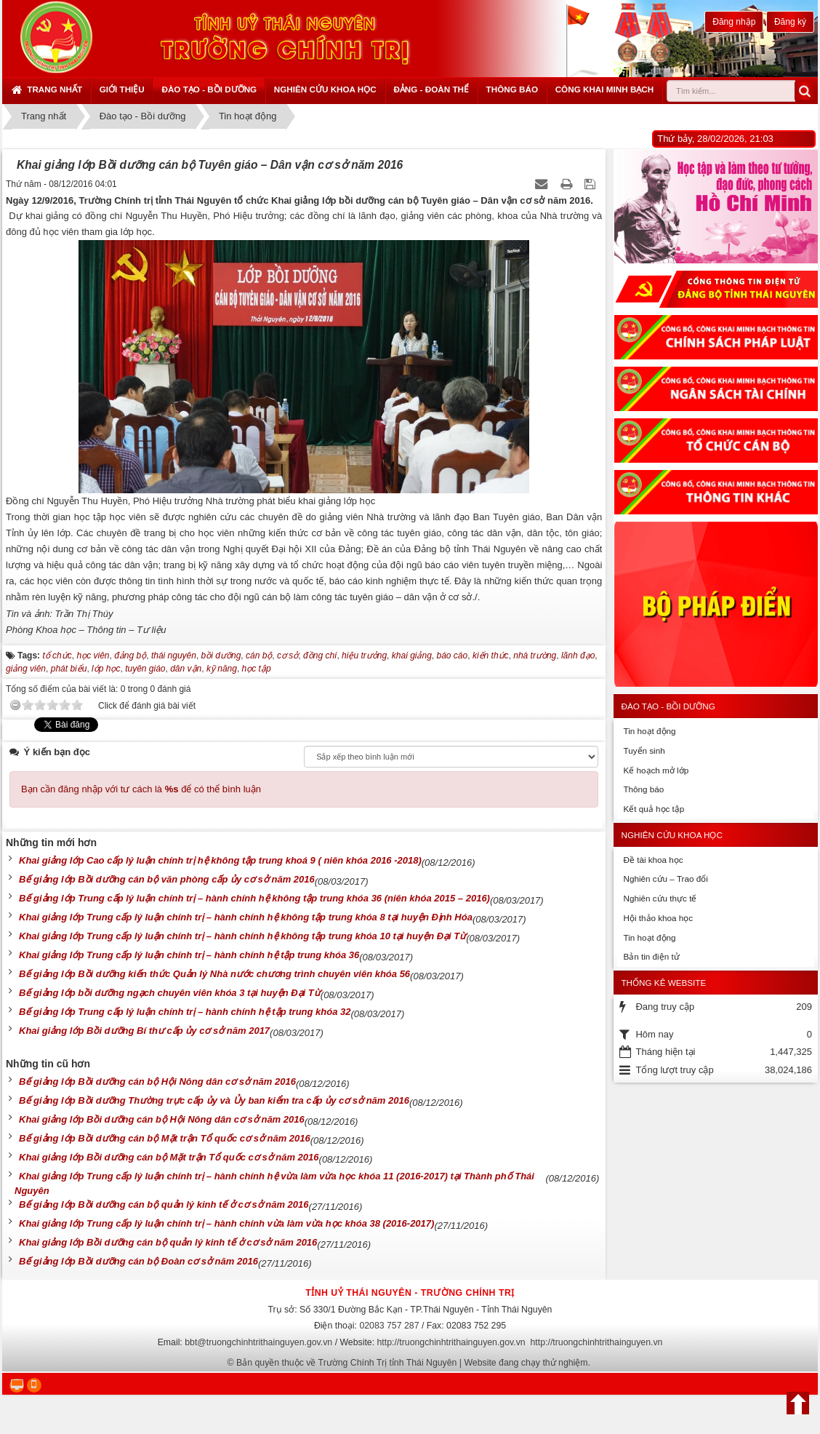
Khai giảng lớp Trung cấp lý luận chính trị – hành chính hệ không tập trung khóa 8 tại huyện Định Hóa (246, 917)
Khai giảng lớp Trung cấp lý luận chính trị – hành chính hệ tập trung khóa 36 (189, 954)
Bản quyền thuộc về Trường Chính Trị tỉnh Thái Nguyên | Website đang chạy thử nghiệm (412, 1363)
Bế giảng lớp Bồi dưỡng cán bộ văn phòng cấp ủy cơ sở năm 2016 (167, 879)
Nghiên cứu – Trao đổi (665, 878)
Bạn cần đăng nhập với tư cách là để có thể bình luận (141, 789)
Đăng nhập (733, 22)
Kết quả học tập (653, 808)
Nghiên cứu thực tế (659, 898)
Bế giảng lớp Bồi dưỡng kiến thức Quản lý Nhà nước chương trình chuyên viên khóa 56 (214, 973)
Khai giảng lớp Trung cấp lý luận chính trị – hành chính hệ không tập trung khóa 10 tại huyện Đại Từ (242, 936)
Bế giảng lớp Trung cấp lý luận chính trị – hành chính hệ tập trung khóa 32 (184, 1011)
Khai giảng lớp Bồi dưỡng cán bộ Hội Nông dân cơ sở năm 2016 (162, 1119)
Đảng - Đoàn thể (431, 89)
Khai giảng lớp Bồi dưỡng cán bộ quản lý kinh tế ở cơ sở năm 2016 (168, 1242)
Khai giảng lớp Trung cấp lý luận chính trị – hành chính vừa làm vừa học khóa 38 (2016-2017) (226, 1223)
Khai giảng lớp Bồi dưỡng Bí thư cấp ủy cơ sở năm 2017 (144, 1030)
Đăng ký (790, 22)
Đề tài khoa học (653, 859)
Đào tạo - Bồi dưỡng (209, 89)
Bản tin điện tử (651, 956)
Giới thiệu (122, 89)
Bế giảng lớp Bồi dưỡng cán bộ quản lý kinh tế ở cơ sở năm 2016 (164, 1204)
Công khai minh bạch (604, 89)
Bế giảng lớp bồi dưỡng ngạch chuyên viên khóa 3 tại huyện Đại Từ (170, 992)
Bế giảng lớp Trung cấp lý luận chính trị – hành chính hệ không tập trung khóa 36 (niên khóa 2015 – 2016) (254, 898)
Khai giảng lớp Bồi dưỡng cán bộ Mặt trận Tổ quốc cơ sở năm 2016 (169, 1157)
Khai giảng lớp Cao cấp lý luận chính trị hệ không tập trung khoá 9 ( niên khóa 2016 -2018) (220, 860)
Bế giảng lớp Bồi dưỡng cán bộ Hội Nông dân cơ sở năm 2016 (157, 1081)
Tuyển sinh (643, 750)
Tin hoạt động (649, 731)
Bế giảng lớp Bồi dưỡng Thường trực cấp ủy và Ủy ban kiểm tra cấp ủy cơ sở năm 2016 (214, 1100)
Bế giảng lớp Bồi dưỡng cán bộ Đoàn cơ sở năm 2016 (138, 1261)
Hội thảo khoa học (658, 918)
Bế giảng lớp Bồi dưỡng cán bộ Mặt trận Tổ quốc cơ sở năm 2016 (164, 1138)
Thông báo (512, 89)
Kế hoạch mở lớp (655, 770)
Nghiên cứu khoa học (325, 89)
